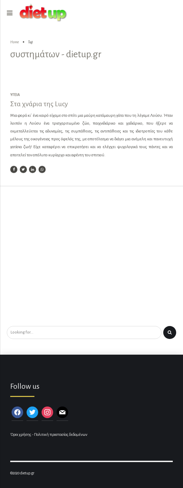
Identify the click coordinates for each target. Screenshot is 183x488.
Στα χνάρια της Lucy (39, 104)
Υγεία (15, 95)
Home (14, 42)
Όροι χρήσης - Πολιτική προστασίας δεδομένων (48, 434)
